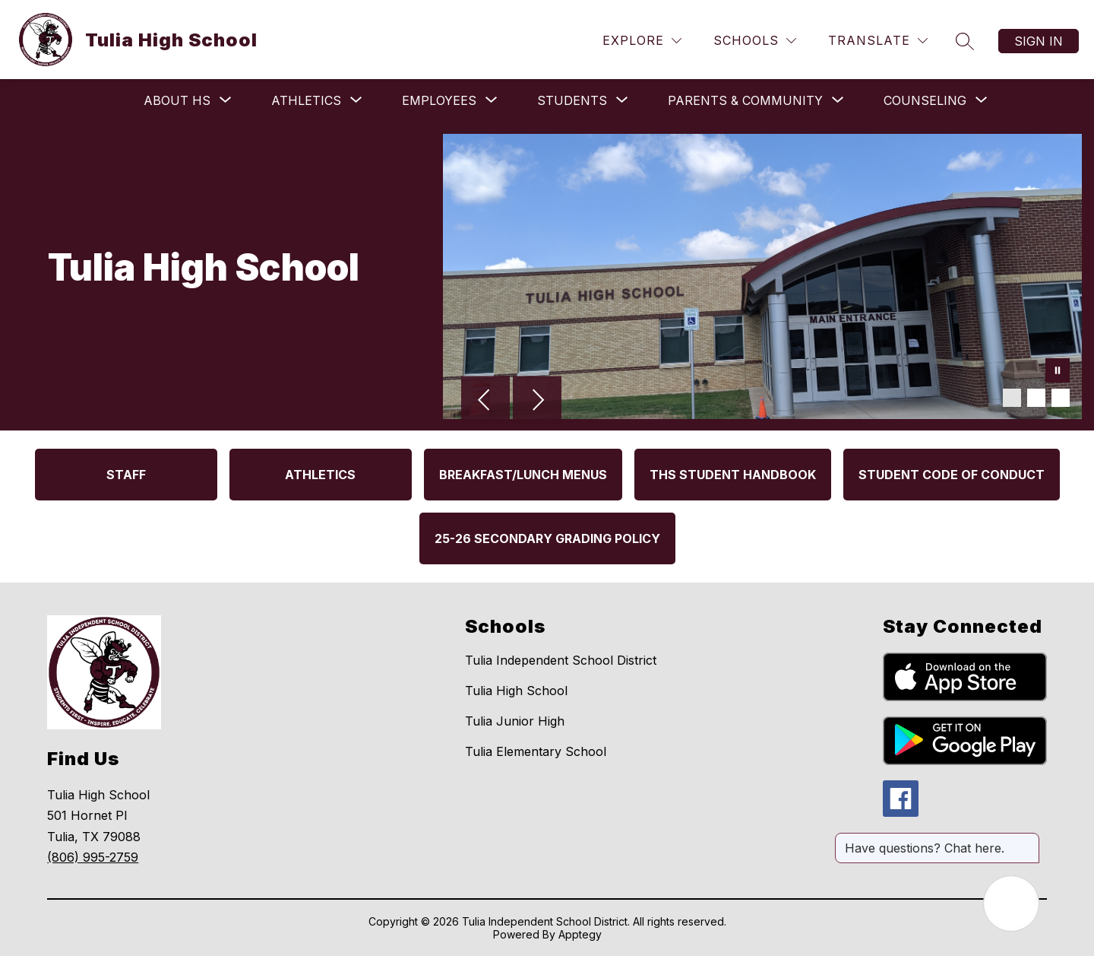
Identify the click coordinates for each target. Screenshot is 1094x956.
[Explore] (642, 40)
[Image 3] (1060, 398)
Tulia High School (516, 690)
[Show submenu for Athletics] (306, 100)
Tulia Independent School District (560, 660)
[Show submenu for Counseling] (925, 100)
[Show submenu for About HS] (177, 100)
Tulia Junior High (514, 721)
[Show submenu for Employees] (439, 100)
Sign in (1038, 41)
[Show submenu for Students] (572, 100)
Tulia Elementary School (535, 751)
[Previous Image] (485, 401)
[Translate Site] (877, 40)
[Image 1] (1012, 398)
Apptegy (580, 934)
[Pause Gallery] (1057, 372)
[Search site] (965, 41)
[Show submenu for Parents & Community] (745, 100)
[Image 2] (1036, 398)
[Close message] (1027, 840)
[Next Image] (537, 401)
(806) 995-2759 (92, 857)
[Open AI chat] (1011, 903)
